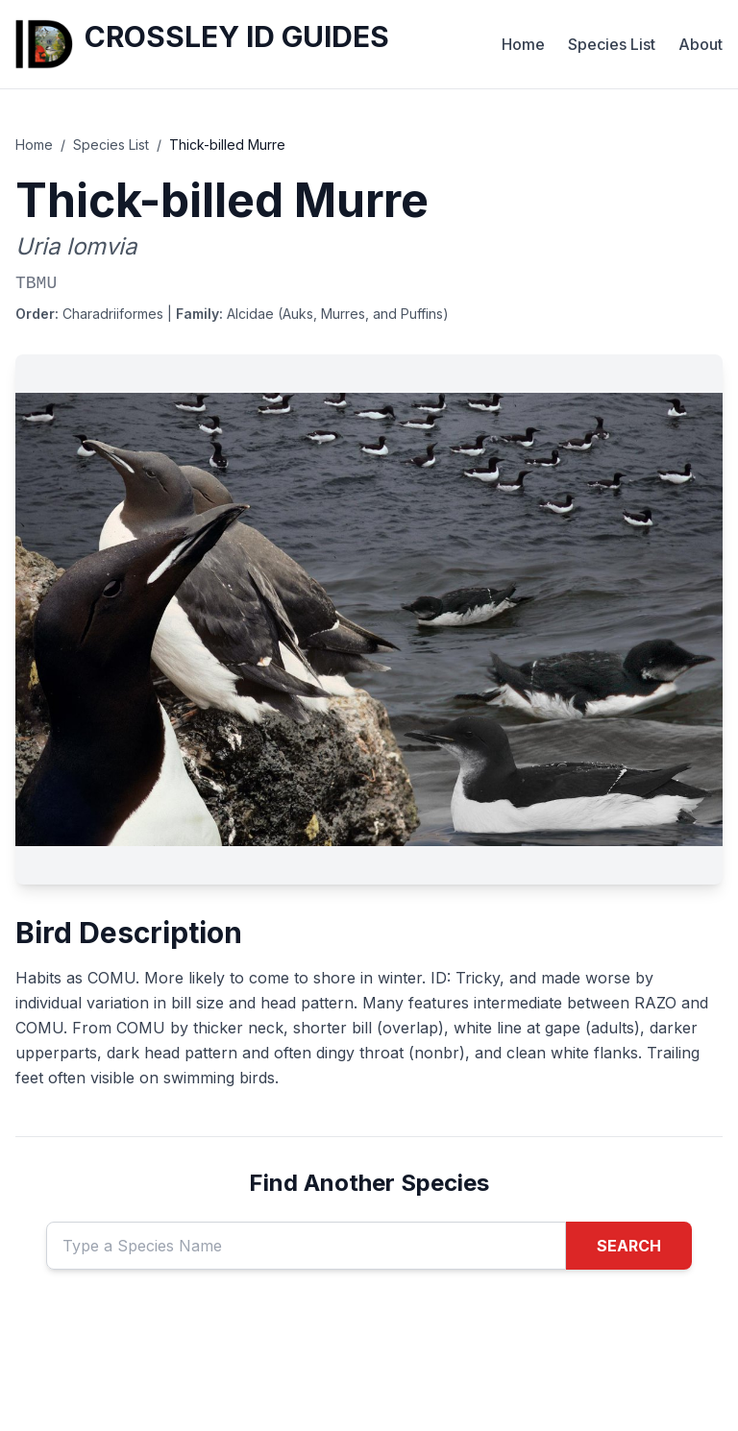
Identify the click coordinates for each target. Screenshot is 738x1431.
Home (523, 44)
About (700, 44)
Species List (611, 44)
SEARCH (629, 1245)
